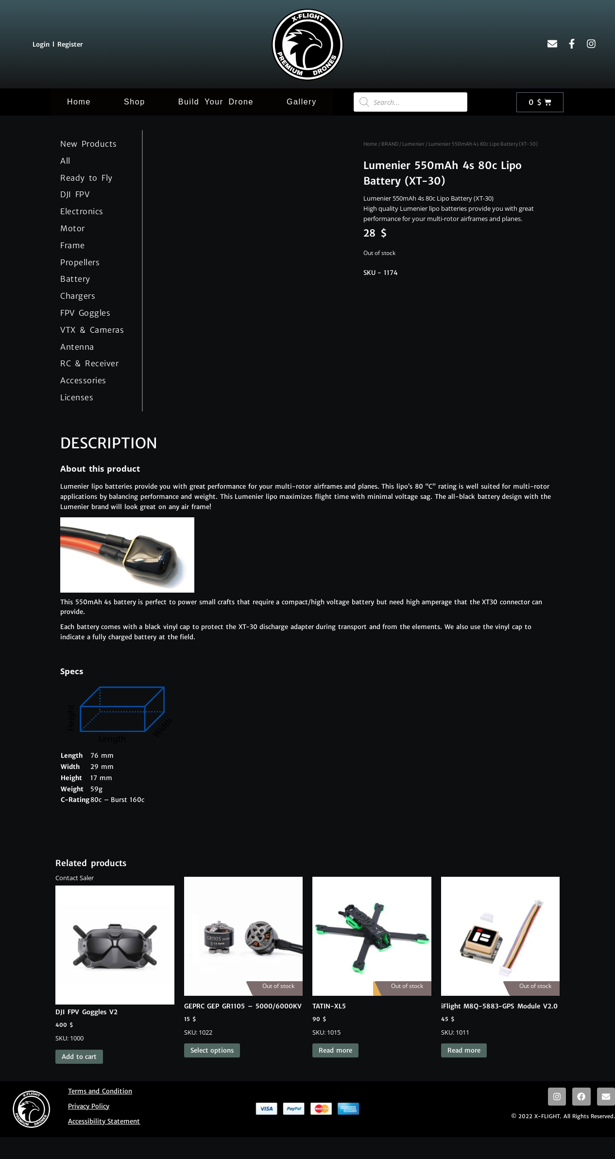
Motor (72, 228)
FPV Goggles (85, 313)
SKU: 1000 (114, 959)
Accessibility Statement (104, 1121)
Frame (72, 245)
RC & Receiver (89, 363)
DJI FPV (74, 194)
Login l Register (58, 44)
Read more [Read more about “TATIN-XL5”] (335, 1050)
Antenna (77, 347)
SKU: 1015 (371, 956)
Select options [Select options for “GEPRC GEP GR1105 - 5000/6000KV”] (212, 1050)
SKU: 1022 (243, 956)
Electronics (81, 211)
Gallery (302, 102)
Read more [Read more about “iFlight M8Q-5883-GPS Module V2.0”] (464, 1050)
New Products (88, 144)
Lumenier (413, 144)
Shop (134, 102)
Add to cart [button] (79, 1057)
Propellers (80, 262)
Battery (75, 279)
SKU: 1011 (500, 956)
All (65, 161)
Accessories (83, 380)
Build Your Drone (216, 102)
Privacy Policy (89, 1106)
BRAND (389, 144)
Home (79, 102)
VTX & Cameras (92, 330)
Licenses (76, 397)
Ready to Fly (86, 178)
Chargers (77, 296)
